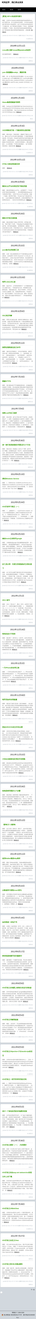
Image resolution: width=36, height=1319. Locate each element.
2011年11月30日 (17, 695)
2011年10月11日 (17, 854)
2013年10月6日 (18, 182)
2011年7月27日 (18, 1236)
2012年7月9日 (17, 409)
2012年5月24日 (18, 502)
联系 (11, 9)
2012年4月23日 (18, 534)
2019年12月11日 (17, 46)
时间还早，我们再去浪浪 (12, 2)
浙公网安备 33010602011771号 (12, 1315)
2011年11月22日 (17, 754)
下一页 (33, 1289)
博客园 (14, 1312)
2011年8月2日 (17, 1107)
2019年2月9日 (17, 68)
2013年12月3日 (18, 126)
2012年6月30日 (18, 440)
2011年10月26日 (17, 786)
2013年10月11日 (17, 160)
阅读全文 (15, 54)
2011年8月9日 (17, 983)
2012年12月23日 (17, 277)
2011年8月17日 (18, 951)
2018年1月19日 (18, 98)
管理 (19, 9)
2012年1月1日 (17, 596)
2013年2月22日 (18, 245)
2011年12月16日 (17, 629)
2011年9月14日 (18, 918)
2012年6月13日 (18, 474)
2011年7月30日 (18, 1140)
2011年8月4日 (17, 1015)
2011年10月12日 (17, 820)
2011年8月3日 (17, 1047)
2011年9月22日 (18, 886)
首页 (3, 9)
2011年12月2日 (18, 663)
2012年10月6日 (18, 311)
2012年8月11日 (18, 343)
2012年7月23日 (18, 377)
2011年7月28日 (18, 1204)
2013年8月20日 (18, 213)
